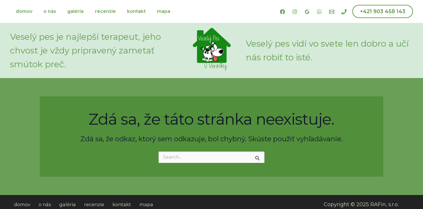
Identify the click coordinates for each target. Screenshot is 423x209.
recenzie (98, 11)
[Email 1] (331, 11)
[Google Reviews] (307, 11)
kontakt (127, 11)
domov (23, 11)
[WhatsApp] (319, 11)
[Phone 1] (344, 11)
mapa (152, 11)
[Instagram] (294, 11)
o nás (46, 11)
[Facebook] (282, 11)
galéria (70, 11)
